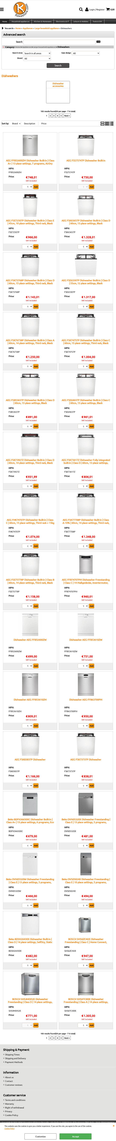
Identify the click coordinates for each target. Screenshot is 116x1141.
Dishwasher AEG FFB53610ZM (30, 701)
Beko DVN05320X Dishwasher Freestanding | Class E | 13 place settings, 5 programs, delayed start (86, 824)
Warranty (9, 1106)
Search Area (17, 55)
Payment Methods (14, 1064)
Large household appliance (44, 49)
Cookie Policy (9, 1128)
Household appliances (20, 22)
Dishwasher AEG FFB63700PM (85, 701)
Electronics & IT (61, 22)
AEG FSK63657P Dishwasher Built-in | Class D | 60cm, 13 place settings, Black (86, 224)
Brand (19, 60)
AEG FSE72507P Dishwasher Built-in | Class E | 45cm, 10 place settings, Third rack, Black (30, 224)
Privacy (8, 1113)
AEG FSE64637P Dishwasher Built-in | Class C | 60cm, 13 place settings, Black (86, 404)
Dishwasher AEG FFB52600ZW (30, 641)
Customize (40, 1136)
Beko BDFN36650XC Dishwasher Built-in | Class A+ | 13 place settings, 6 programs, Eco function (30, 824)
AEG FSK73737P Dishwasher (85, 761)
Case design (66, 55)
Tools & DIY (96, 22)
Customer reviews (13, 1087)
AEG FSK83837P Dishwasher (30, 761)
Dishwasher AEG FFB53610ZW (85, 641)
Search (19, 44)
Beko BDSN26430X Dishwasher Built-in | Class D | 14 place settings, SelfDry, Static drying (30, 944)
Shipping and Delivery (15, 1060)
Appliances (26, 49)
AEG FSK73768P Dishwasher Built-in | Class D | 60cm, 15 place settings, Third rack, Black (30, 284)
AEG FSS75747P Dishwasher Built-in (85, 162)
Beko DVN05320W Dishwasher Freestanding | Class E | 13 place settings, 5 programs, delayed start (30, 884)
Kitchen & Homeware (42, 22)
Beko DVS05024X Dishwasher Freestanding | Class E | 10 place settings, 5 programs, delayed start (86, 884)
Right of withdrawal (14, 1109)
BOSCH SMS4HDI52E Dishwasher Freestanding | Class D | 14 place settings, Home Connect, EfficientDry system (30, 1004)
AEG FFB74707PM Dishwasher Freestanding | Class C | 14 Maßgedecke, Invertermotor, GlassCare (86, 584)
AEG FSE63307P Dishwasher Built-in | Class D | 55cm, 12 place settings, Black (86, 284)
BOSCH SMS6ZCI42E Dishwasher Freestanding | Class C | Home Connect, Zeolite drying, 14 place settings (86, 944)
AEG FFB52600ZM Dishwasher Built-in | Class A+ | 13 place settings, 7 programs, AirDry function (30, 165)
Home (4, 22)
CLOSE (113, 1125)
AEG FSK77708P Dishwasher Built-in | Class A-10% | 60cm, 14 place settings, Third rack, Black (86, 524)
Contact (9, 1083)
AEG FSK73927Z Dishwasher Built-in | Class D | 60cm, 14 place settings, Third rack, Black (30, 464)
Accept (75, 1136)
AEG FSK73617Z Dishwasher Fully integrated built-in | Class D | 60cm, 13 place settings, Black (86, 465)
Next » (67, 118)
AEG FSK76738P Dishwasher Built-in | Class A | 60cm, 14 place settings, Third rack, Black (30, 344)
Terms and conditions (15, 1102)
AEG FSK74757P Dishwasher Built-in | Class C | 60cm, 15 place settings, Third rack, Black (86, 344)
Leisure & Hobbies (80, 22)
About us (9, 1079)
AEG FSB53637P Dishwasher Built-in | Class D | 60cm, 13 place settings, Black (30, 404)
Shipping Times (12, 1056)
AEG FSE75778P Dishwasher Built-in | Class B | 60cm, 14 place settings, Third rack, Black (30, 583)
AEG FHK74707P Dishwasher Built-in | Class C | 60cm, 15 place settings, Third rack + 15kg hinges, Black (30, 524)
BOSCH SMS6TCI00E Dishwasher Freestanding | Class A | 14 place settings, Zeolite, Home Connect (86, 1004)
